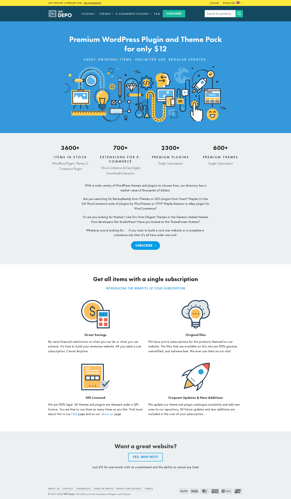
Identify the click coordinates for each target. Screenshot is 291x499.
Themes (106, 13)
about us (107, 414)
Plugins (89, 13)
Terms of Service (103, 488)
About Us (54, 488)
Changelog (83, 488)
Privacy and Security (129, 488)
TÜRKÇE (149, 488)
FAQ (157, 13)
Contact (67, 488)
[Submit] (239, 13)
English (233, 3)
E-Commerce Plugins (133, 13)
